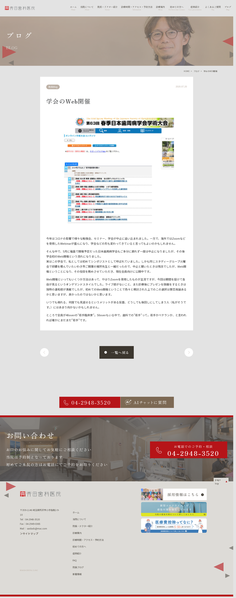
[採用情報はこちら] (174, 494)
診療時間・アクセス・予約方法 (88, 540)
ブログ (196, 71)
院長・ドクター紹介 (83, 526)
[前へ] (44, 352)
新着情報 (77, 574)
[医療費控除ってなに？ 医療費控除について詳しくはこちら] (174, 525)
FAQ (75, 560)
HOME (187, 71)
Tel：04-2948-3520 (30, 519)
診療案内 (77, 533)
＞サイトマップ (29, 533)
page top (218, 481)
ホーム (76, 512)
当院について (79, 519)
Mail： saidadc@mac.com (33, 528)
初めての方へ (79, 546)
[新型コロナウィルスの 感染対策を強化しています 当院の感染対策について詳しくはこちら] (174, 509)
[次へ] (189, 352)
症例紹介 (77, 553)
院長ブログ (78, 567)
